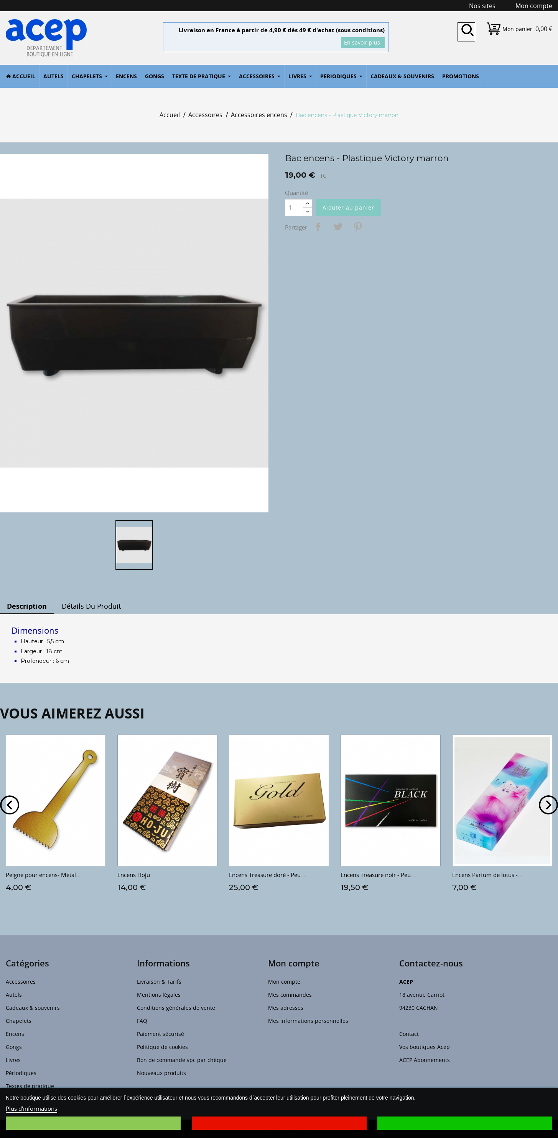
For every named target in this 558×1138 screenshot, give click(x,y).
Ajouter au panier (348, 207)
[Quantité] (294, 207)
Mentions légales (159, 994)
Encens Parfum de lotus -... (487, 875)
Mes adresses (285, 1007)
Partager (318, 227)
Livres (13, 1060)
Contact (409, 1033)
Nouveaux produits (161, 1073)
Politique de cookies (162, 1046)
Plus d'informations (31, 1108)
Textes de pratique (30, 1086)
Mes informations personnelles (308, 1020)
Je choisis (93, 1123)
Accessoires (21, 981)
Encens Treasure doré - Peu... (267, 875)
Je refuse (279, 1123)
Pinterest (357, 227)
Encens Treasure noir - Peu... (378, 875)
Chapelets (18, 1020)
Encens (15, 1033)
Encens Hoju (133, 875)
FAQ (142, 1020)
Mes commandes (290, 994)
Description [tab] (27, 606)
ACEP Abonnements (424, 1060)
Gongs (14, 1046)
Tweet (338, 227)
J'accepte (465, 1123)
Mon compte (284, 981)
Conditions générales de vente (176, 1007)
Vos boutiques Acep (424, 1046)
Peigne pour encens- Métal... (43, 875)
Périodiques (21, 1073)
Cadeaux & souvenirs (33, 1007)
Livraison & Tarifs (159, 981)
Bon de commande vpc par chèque (182, 1060)
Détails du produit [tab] (91, 606)
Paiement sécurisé (160, 1033)
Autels (14, 994)
